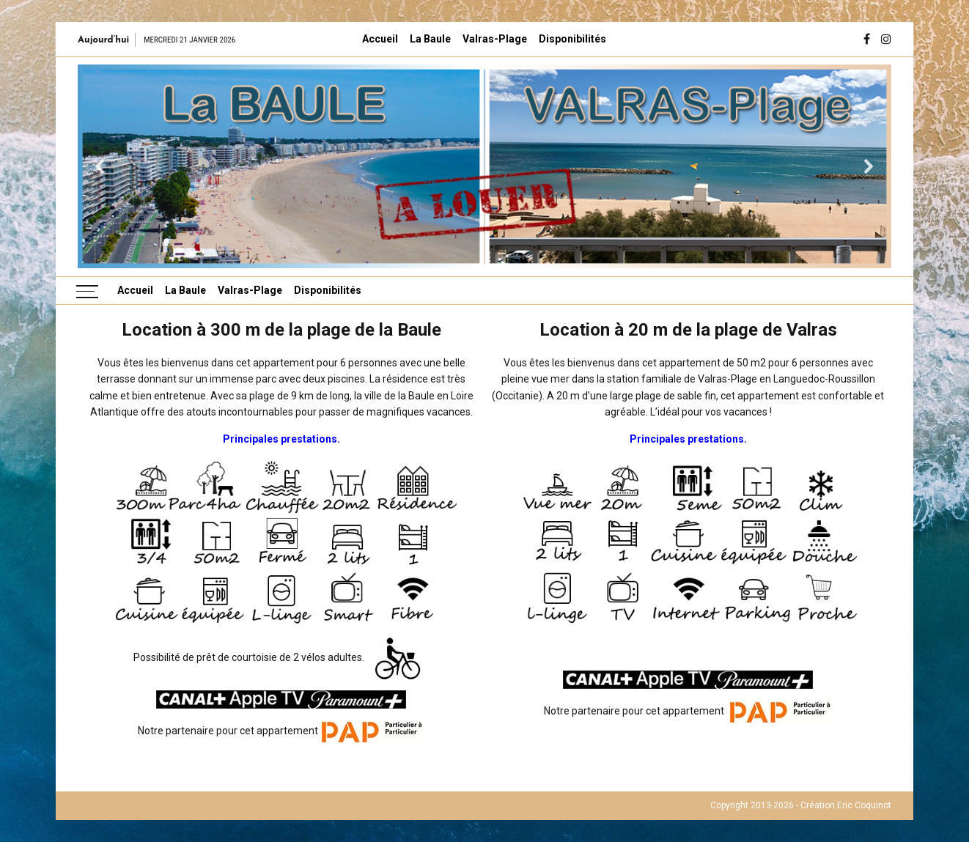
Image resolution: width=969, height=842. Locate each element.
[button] (100, 166)
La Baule (430, 39)
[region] (484, 166)
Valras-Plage (495, 39)
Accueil (380, 39)
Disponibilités (572, 39)
